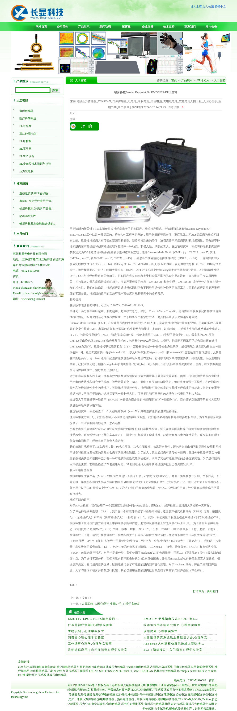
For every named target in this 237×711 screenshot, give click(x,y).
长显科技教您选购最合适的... (37, 223)
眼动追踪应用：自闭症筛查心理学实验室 (97, 649)
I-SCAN (93, 671)
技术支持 (168, 26)
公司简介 (62, 26)
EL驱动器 (25, 148)
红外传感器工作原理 (75, 671)
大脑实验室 (49, 667)
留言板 (126, 26)
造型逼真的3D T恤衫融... (34, 193)
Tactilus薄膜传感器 (137, 667)
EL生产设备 (26, 156)
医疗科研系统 (27, 118)
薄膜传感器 (26, 111)
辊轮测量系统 (205, 667)
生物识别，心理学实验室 (86, 631)
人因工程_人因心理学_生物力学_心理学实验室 (111, 603)
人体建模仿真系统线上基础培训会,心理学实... (177, 637)
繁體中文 (220, 6)
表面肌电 (35, 667)
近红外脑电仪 (27, 133)
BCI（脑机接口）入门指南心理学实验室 (173, 649)
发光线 (58, 671)
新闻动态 (105, 26)
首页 (174, 80)
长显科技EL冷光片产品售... (36, 208)
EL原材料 (25, 141)
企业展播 (147, 26)
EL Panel (123, 671)
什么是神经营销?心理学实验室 (90, 625)
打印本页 (198, 591)
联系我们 (190, 26)
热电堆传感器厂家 (41, 671)
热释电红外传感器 (165, 671)
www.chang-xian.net (33, 299)
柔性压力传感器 (36, 675)
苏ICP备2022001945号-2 (82, 685)
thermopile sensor (187, 671)
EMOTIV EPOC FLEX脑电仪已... (93, 619)
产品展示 (83, 26)
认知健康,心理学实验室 (161, 631)
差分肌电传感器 (66, 667)
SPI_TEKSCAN (108, 671)
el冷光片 (23, 667)
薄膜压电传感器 (57, 675)
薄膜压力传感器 (116, 667)
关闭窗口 (212, 591)
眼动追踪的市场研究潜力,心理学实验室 (172, 625)
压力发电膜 (26, 171)
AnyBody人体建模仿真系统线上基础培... (174, 643)
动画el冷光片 (27, 216)
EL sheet (135, 671)
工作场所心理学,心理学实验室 (90, 643)
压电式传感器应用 (185, 667)
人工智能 (219, 80)
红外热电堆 (84, 667)
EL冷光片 (25, 126)
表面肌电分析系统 (161, 667)
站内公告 (211, 26)
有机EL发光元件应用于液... (36, 201)
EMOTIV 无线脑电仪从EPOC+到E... (171, 619)
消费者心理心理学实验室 (86, 637)
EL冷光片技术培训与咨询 (35, 163)
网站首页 (41, 26)
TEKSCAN (146, 671)
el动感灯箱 (98, 667)
